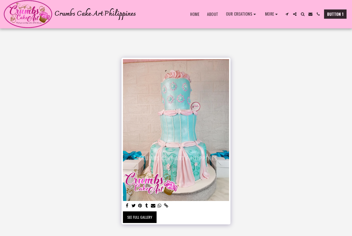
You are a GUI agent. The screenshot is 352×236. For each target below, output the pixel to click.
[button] (241, 14)
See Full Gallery (139, 217)
